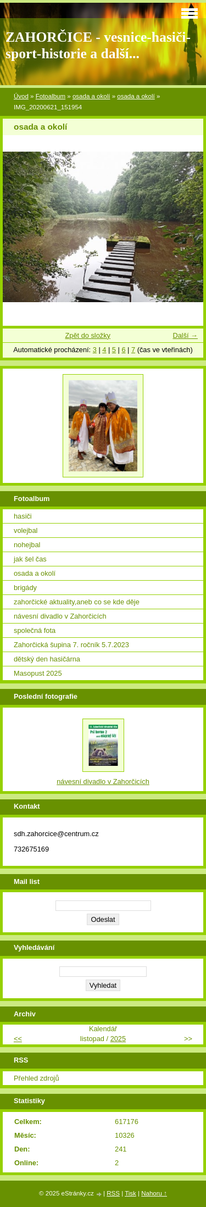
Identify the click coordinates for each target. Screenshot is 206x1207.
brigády (25, 587)
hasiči (23, 516)
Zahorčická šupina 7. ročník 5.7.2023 (71, 645)
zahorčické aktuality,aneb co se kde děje (77, 602)
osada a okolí (91, 96)
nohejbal (27, 545)
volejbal (25, 530)
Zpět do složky (87, 335)
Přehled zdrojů (36, 1078)
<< (18, 1038)
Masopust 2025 (38, 673)
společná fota (34, 630)
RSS (113, 1193)
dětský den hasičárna (47, 659)
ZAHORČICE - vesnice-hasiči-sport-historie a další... (98, 45)
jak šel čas (30, 559)
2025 (118, 1038)
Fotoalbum (50, 96)
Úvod (21, 96)
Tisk (130, 1193)
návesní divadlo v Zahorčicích (60, 616)
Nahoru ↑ (154, 1193)
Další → (185, 335)
